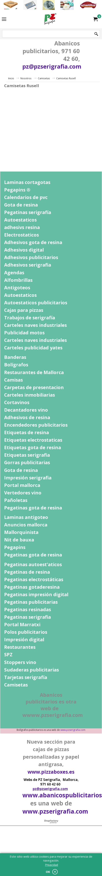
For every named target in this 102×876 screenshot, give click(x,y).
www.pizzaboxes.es (51, 771)
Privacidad (51, 865)
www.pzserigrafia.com (72, 730)
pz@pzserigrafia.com (51, 66)
